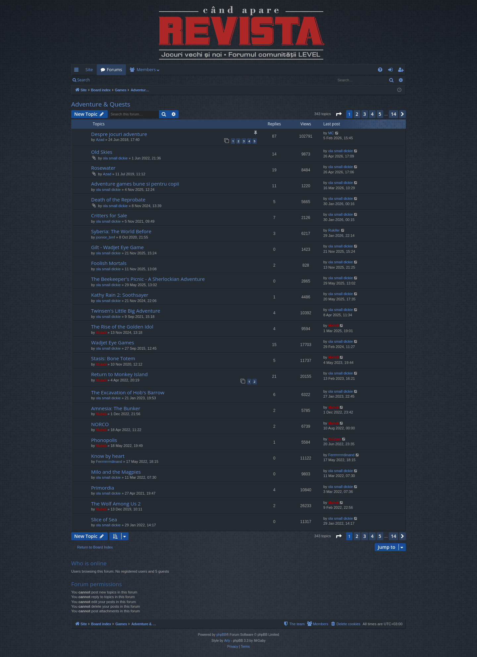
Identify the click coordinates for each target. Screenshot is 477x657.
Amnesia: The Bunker (115, 408)
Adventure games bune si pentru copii (135, 183)
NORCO (100, 424)
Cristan (334, 439)
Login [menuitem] (392, 70)
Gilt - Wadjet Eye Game (117, 247)
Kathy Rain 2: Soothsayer (119, 294)
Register (126, 80)
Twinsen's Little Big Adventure (125, 310)
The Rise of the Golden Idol (122, 326)
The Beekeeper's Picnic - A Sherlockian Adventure (148, 279)
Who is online (89, 563)
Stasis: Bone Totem (113, 358)
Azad (100, 140)
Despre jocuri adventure (119, 134)
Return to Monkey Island (119, 374)
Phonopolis (104, 440)
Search (83, 80)
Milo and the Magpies (116, 471)
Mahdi (101, 332)
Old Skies (101, 152)
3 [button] (364, 114)
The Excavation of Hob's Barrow (127, 392)
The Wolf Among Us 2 (116, 503)
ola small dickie (115, 158)
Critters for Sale (109, 215)
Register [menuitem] (402, 70)
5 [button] (380, 114)
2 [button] (357, 114)
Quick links (77, 70)
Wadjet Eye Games (112, 342)
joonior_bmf (105, 237)
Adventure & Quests (100, 104)
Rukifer (334, 230)
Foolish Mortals (109, 263)
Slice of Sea (104, 519)
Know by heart (108, 456)
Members (146, 69)
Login (104, 80)
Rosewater (103, 167)
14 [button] (393, 114)
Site (89, 69)
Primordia (102, 487)
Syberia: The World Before (121, 231)
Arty (227, 640)
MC (331, 133)
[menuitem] (277, 69)
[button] (339, 114)
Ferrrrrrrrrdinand (109, 461)
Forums (114, 69)
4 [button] (372, 114)
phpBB (221, 634)
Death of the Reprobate (118, 199)
